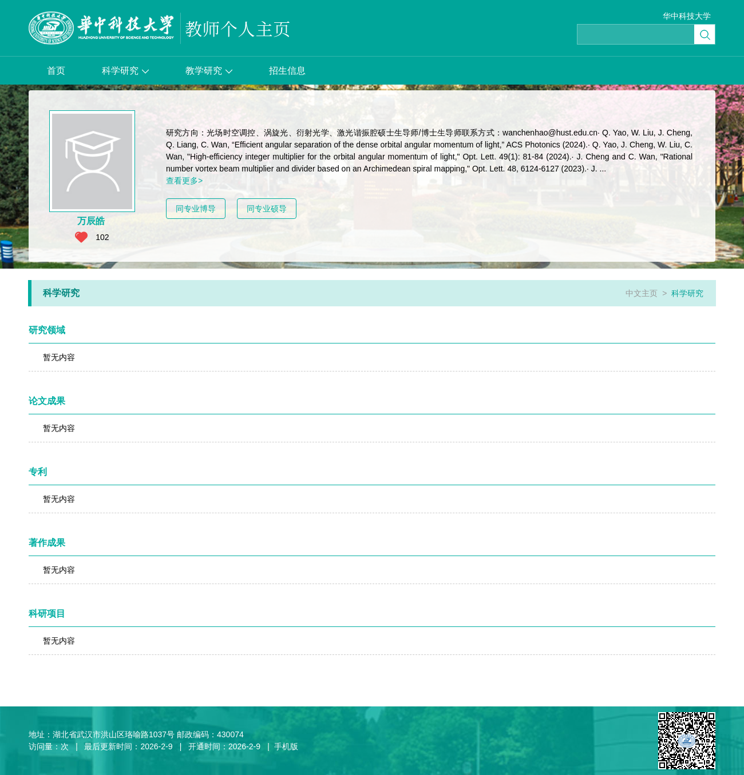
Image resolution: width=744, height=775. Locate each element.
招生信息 (287, 70)
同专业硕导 (267, 208)
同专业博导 (196, 208)
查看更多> (184, 180)
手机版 (286, 746)
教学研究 (208, 70)
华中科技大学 (687, 16)
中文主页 (642, 293)
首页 (56, 70)
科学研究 (125, 70)
